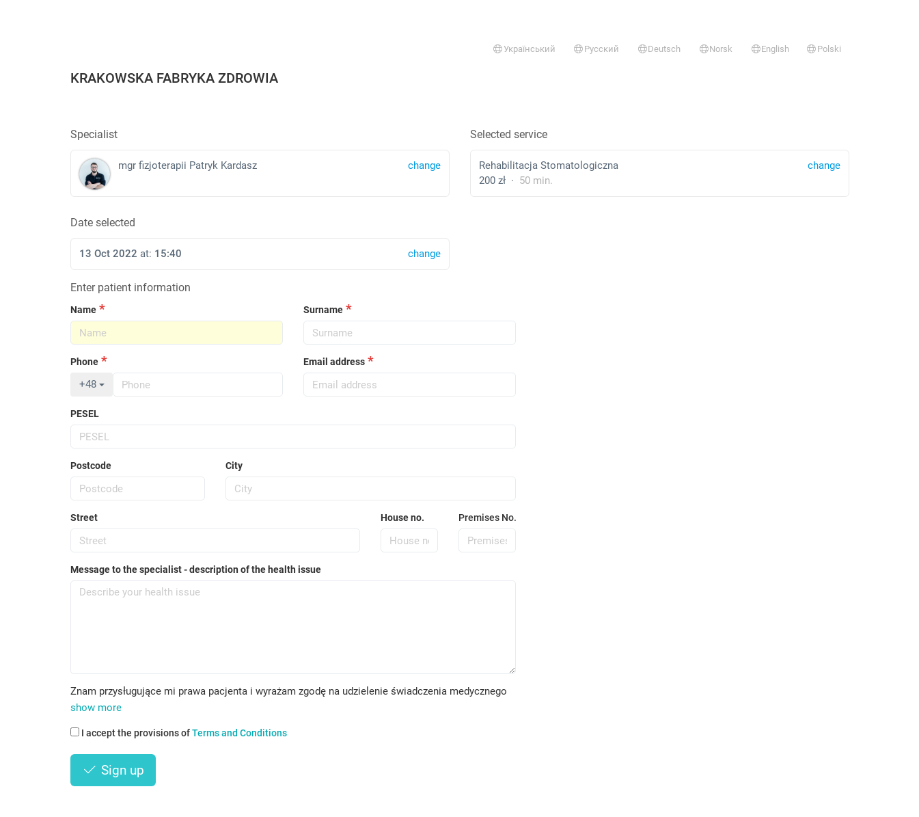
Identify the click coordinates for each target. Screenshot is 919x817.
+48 (92, 384)
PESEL (84, 413)
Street (84, 517)
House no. (402, 517)
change (824, 165)
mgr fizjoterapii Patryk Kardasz (260, 174)
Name (83, 309)
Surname (323, 309)
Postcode (90, 465)
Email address (334, 361)
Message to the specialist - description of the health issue (195, 569)
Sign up (113, 770)
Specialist (94, 134)
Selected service (508, 134)
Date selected (102, 222)
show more (96, 707)
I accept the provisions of (178, 732)
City (234, 465)
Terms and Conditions (239, 732)
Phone (84, 361)
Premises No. (487, 517)
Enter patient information (130, 287)
